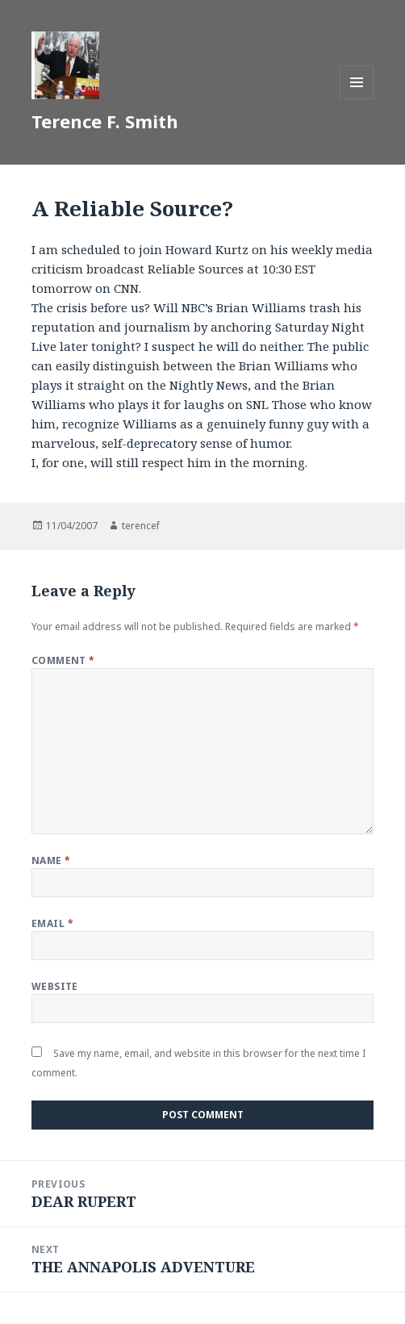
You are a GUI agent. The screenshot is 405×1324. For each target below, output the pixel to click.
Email (52, 923)
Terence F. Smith (104, 121)
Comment (63, 660)
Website (54, 986)
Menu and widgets (357, 98)
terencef (141, 526)
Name (51, 860)
